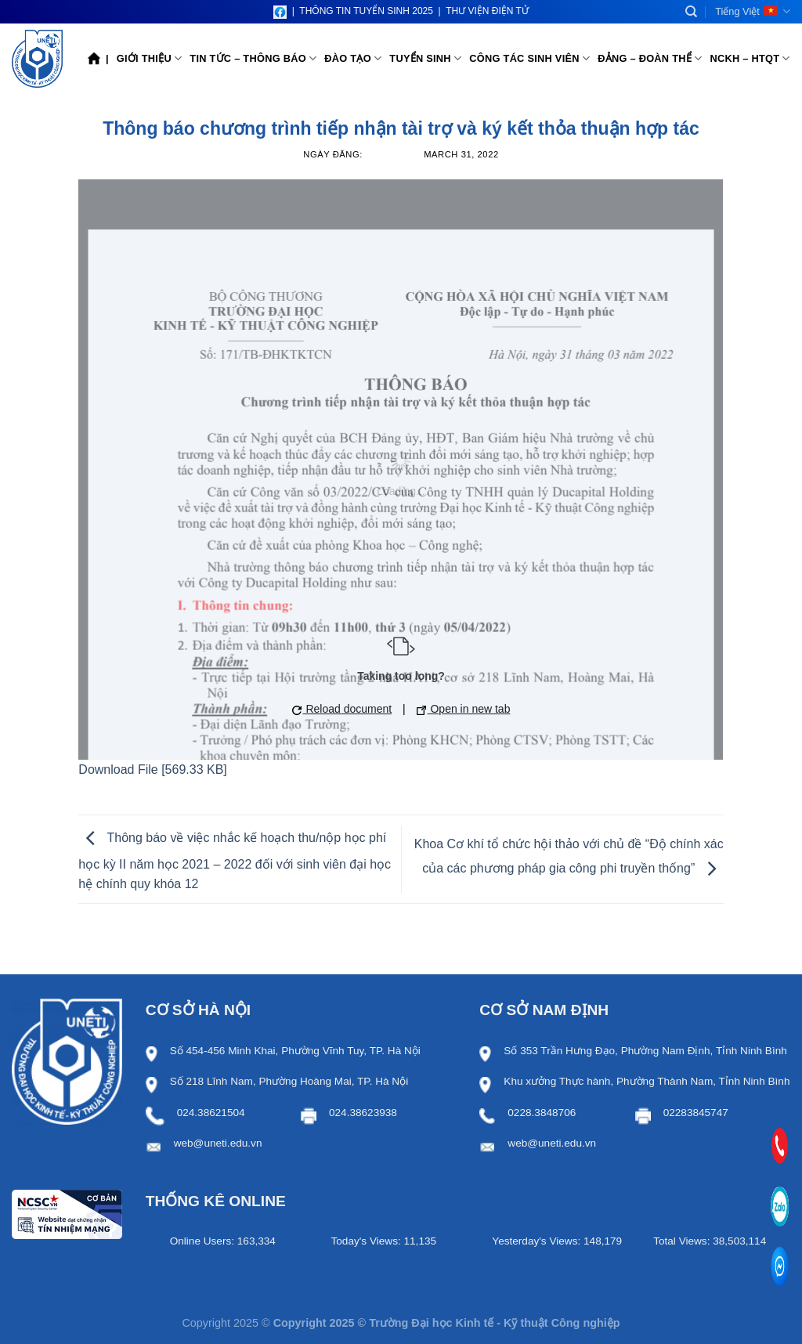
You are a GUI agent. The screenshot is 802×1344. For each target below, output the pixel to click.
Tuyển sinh (425, 58)
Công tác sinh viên (529, 58)
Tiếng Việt (752, 11)
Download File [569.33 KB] (152, 769)
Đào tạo (352, 58)
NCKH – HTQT (749, 58)
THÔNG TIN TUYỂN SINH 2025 (366, 10)
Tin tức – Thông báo (253, 58)
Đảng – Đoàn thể (650, 58)
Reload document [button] (342, 709)
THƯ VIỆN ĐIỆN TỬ (487, 10)
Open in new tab (464, 709)
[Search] (691, 12)
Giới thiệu (149, 58)
